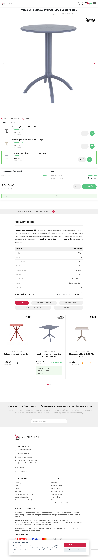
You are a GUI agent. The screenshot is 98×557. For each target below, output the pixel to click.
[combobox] (74, 294)
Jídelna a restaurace (33, 308)
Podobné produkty (45, 211)
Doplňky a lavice (56, 494)
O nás (17, 488)
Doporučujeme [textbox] (74, 294)
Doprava (18, 491)
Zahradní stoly (71, 303)
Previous (4, 64)
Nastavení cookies (74, 550)
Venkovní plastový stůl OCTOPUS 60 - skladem (62, 14)
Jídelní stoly (68, 308)
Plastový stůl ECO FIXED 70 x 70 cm (81, 355)
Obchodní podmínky (22, 497)
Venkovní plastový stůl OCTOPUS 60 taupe (27, 140)
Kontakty (18, 483)
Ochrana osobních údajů (23, 500)
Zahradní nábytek (38, 14)
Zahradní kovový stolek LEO (16, 354)
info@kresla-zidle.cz (23, 457)
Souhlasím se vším (74, 545)
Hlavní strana (24, 14)
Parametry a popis (24, 212)
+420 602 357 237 (22, 454)
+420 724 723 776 (23, 450)
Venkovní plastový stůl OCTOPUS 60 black (27, 127)
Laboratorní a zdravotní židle (60, 503)
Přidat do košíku (88, 196)
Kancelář (54, 483)
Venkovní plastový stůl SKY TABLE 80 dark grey (49, 355)
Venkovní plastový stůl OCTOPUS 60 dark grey (29, 153)
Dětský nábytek (56, 497)
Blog (16, 486)
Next (94, 64)
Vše (22, 303)
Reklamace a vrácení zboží (24, 494)
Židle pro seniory (56, 500)
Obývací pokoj (55, 488)
